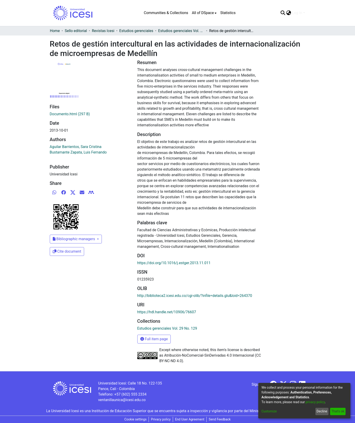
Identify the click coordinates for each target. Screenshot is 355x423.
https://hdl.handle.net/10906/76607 (166, 312)
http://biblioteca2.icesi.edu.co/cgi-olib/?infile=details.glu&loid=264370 (194, 295)
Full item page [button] (154, 339)
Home (55, 31)
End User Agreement (189, 419)
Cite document (67, 251)
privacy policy (315, 402)
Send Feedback (220, 419)
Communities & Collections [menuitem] (166, 13)
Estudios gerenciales (136, 31)
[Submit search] (283, 13)
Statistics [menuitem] (228, 13)
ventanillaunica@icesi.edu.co (122, 400)
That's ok (337, 411)
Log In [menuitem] (297, 13)
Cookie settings (135, 419)
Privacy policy (160, 419)
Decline (322, 411)
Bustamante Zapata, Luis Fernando (78, 152)
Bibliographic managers (74, 239)
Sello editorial (76, 31)
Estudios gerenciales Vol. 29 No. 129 (181, 31)
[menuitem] (204, 13)
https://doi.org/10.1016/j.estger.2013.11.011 (174, 263)
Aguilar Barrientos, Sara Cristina (76, 147)
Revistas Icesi (103, 31)
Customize (269, 411)
